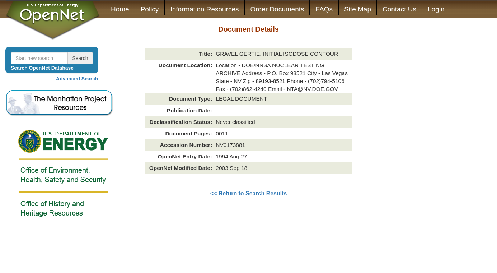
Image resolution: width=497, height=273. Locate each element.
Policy (150, 9)
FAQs (324, 9)
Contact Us (399, 9)
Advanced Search (77, 79)
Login (436, 9)
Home (120, 9)
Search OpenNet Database (42, 68)
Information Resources (204, 9)
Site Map (357, 9)
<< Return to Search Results (248, 193)
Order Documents (277, 9)
